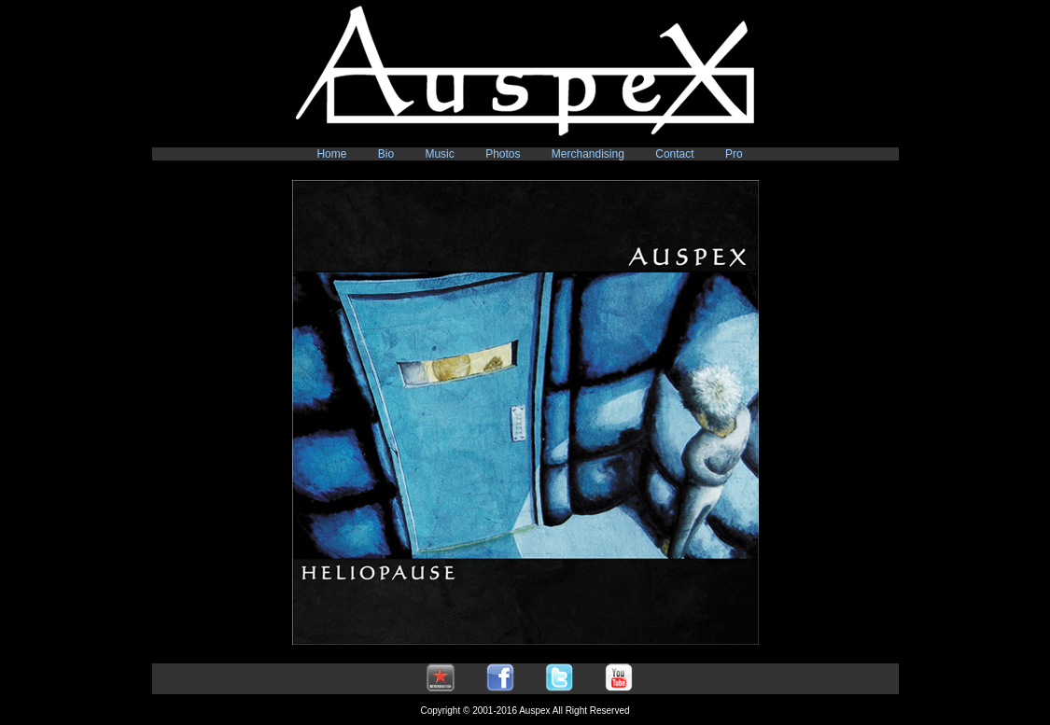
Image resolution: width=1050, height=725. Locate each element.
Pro (734, 153)
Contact (674, 153)
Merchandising (588, 153)
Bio (386, 153)
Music (439, 153)
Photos (502, 153)
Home (331, 153)
